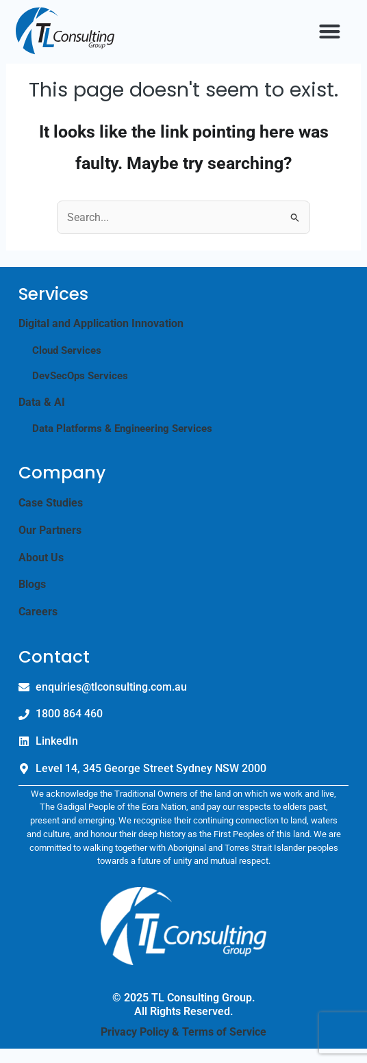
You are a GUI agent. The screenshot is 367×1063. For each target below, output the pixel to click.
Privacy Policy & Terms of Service (183, 1045)
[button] (329, 30)
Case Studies (50, 517)
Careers (38, 625)
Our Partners (49, 544)
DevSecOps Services (80, 390)
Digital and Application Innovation (101, 337)
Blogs (32, 598)
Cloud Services (66, 364)
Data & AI (41, 415)
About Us (41, 571)
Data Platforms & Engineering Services (122, 443)
